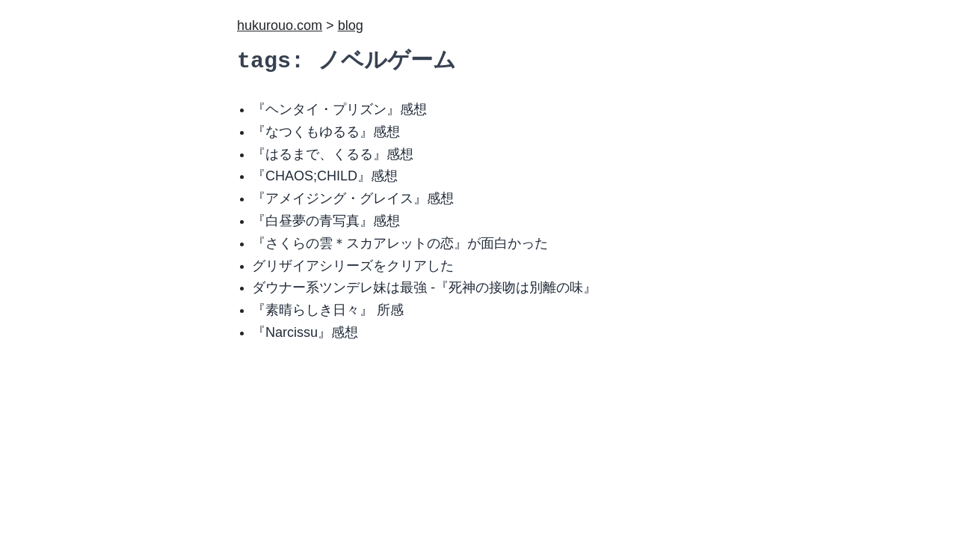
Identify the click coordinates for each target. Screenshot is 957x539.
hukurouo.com (279, 25)
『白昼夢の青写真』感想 (326, 220)
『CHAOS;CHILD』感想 (325, 175)
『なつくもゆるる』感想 (326, 131)
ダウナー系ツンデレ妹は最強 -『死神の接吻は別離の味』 (424, 287)
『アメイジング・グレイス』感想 (353, 198)
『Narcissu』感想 (305, 332)
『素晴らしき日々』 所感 (328, 309)
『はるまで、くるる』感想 (332, 154)
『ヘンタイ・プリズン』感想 (339, 109)
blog (350, 25)
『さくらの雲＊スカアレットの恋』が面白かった (400, 243)
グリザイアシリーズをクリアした (353, 265)
